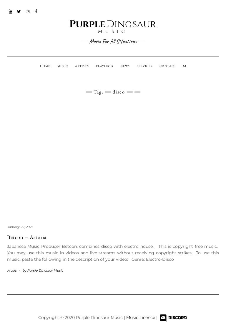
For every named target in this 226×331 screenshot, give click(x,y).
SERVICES (144, 66)
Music (11, 270)
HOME (45, 66)
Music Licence (141, 317)
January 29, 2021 (19, 227)
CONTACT (167, 66)
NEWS (125, 66)
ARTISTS (82, 66)
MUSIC (62, 66)
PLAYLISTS (104, 66)
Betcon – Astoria (26, 237)
